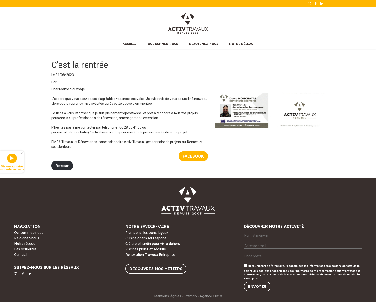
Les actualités (25, 249)
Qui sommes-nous (163, 44)
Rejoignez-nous (203, 44)
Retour (62, 165)
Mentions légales (167, 296)
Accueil (130, 44)
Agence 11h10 (211, 296)
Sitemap (191, 296)
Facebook (193, 156)
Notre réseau (241, 44)
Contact (20, 255)
